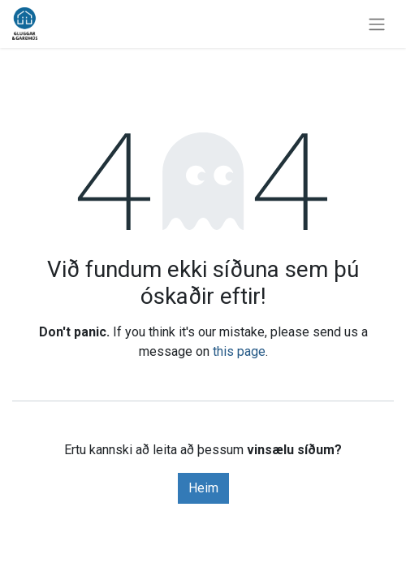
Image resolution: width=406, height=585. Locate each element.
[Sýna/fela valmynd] (377, 23)
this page (239, 351)
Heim (203, 488)
